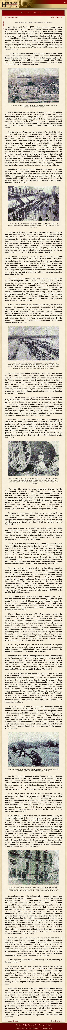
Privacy (41, 1025)
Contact (48, 1025)
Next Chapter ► (56, 17)
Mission (18, 1025)
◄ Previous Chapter (12, 17)
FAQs (25, 1025)
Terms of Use (32, 1025)
